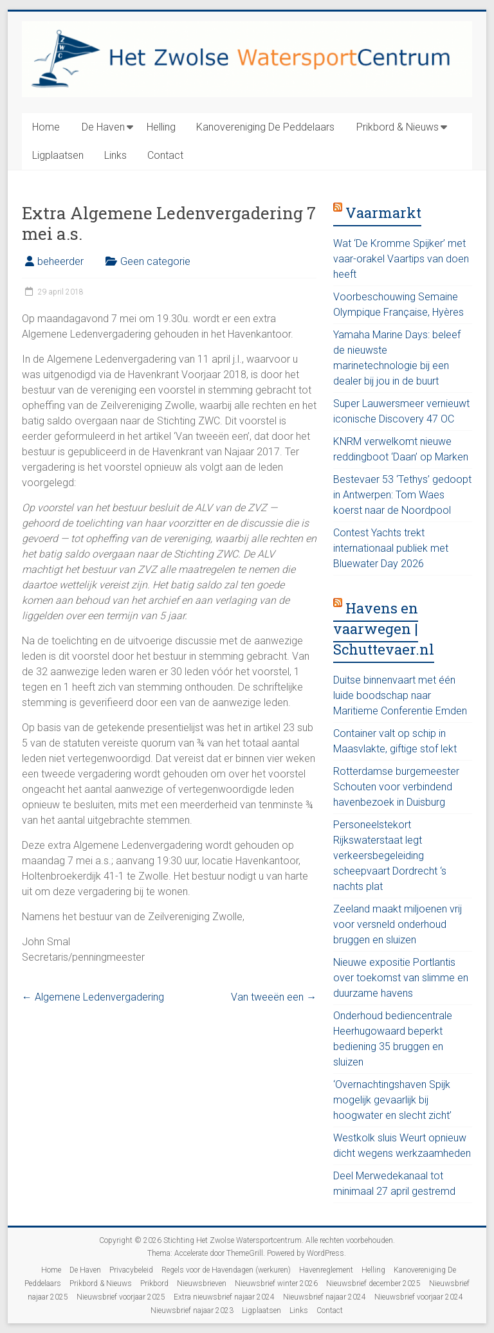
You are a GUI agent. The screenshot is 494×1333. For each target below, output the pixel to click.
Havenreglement (326, 1269)
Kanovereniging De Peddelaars (265, 127)
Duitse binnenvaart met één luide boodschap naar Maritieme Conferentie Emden (400, 695)
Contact (165, 155)
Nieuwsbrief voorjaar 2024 (418, 1296)
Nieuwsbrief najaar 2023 (192, 1310)
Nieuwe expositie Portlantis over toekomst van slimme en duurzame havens (400, 977)
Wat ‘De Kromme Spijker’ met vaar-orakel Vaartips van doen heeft (401, 258)
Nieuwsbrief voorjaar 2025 (121, 1296)
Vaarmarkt (383, 212)
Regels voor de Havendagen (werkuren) (226, 1269)
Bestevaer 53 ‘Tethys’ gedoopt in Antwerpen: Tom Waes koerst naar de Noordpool (402, 494)
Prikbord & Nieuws (397, 127)
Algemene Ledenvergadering (93, 997)
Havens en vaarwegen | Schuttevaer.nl (383, 628)
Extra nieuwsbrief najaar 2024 (224, 1296)
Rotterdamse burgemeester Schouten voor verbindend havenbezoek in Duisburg (396, 786)
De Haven (103, 127)
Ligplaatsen (58, 155)
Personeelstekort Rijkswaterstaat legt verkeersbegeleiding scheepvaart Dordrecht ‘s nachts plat (389, 856)
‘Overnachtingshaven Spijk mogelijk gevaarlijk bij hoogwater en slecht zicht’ (392, 1099)
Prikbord (154, 1283)
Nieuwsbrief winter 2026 (276, 1283)
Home (46, 127)
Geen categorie (155, 261)
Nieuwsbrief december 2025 (373, 1283)
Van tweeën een (273, 997)
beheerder (60, 261)
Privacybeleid (131, 1269)
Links (115, 155)
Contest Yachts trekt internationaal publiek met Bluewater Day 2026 (390, 548)
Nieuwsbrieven (201, 1283)
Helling (161, 127)
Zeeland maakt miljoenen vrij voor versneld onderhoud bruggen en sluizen (397, 924)
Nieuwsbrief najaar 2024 (324, 1296)
